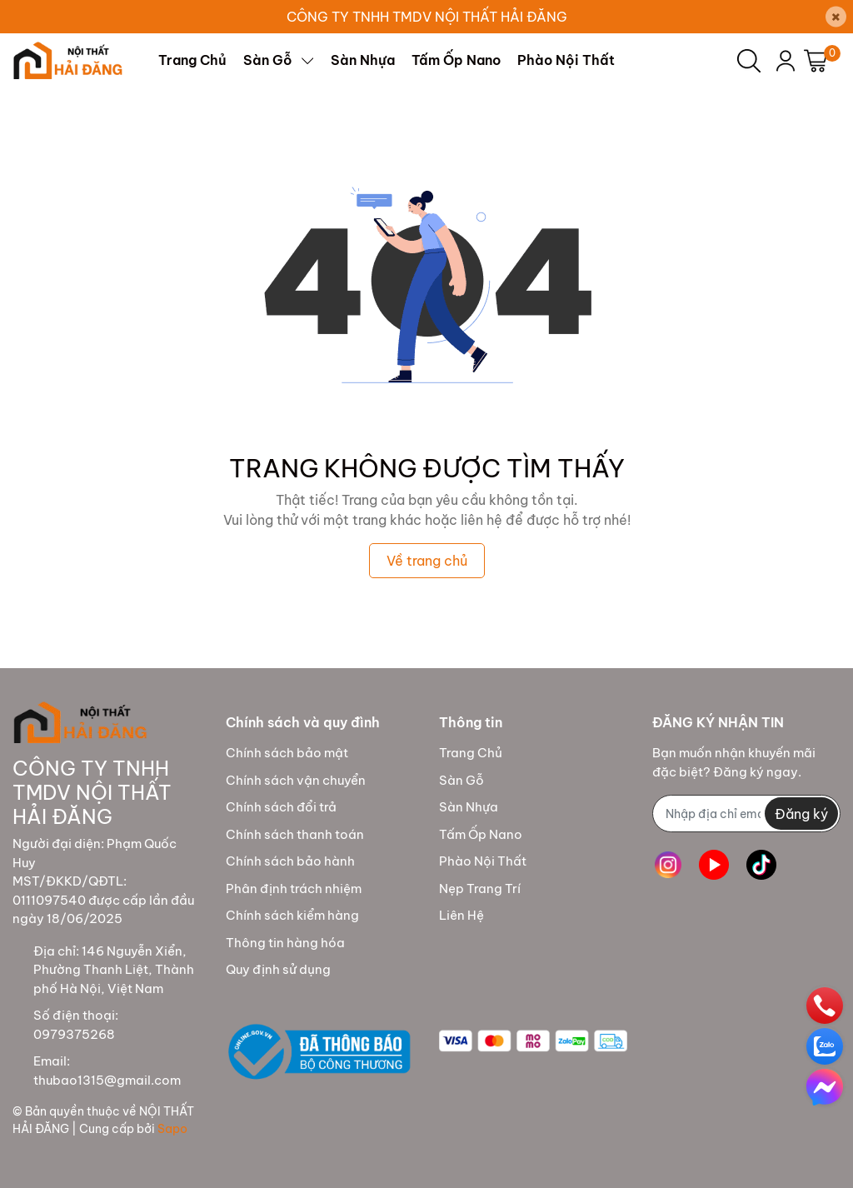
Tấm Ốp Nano (480, 834)
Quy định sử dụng (278, 969)
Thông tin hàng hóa (285, 943)
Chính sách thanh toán (295, 834)
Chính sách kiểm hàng (292, 915)
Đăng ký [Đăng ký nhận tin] (801, 814)
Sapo (172, 1128)
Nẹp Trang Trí (480, 888)
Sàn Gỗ (461, 780)
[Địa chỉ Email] (746, 813)
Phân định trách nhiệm (294, 888)
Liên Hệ (461, 915)
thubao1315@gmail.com (107, 1080)
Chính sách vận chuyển (296, 780)
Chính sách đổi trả (281, 807)
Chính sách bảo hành (290, 861)
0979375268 (74, 1034)
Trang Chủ (470, 753)
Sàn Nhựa (468, 807)
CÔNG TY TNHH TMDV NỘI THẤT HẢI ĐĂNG (427, 16)
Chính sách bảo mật (287, 753)
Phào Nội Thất (482, 861)
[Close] (836, 17)
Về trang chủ (427, 560)
